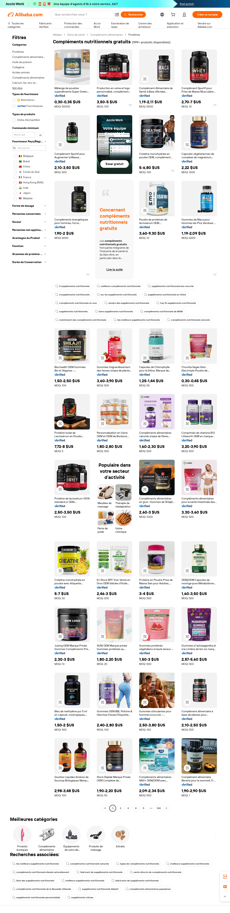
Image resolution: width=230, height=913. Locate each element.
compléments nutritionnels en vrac (76, 303)
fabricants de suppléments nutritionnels (135, 880)
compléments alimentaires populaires (148, 889)
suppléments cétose (80, 897)
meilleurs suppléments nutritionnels (187, 863)
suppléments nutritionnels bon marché (171, 286)
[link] (225, 877)
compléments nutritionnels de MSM (161, 311)
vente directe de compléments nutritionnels (155, 872)
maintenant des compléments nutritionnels (80, 319)
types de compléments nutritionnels (137, 863)
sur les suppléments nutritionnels (117, 294)
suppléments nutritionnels (71, 311)
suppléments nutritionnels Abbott (98, 889)
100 (159, 808)
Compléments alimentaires (106, 34)
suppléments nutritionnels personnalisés (36, 897)
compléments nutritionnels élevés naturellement (40, 872)
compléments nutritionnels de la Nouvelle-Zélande (41, 889)
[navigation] (29, 422)
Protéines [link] (134, 34)
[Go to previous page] (105, 808)
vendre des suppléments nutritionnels (126, 303)
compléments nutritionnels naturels (188, 319)
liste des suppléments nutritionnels (33, 880)
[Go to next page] (166, 808)
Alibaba (57, 34)
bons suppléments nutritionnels (114, 311)
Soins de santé (76, 34)
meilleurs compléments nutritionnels (118, 286)
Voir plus (17, 87)
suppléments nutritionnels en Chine (165, 294)
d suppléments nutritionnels (72, 294)
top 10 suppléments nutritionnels (176, 303)
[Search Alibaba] (83, 14)
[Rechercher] (133, 14)
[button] (117, 14)
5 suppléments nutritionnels (72, 286)
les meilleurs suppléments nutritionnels (136, 319)
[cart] (174, 15)
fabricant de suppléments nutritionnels (99, 872)
